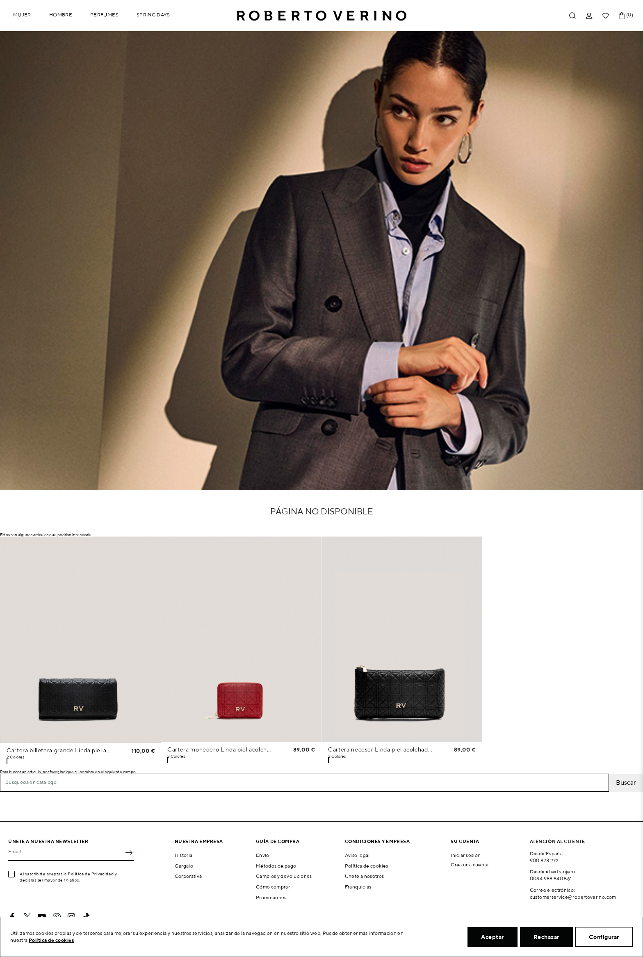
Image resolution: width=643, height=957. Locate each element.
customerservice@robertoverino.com (573, 897)
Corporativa (188, 876)
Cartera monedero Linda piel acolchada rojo (219, 749)
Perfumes (104, 14)
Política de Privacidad (91, 873)
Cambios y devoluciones (284, 876)
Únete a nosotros (364, 876)
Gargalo (184, 866)
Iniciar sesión (466, 855)
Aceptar (492, 937)
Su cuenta (465, 841)
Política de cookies (366, 866)
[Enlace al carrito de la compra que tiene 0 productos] (622, 15)
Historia (184, 855)
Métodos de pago (276, 866)
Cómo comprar (273, 887)
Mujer (22, 14)
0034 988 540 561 (551, 878)
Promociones (271, 897)
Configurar (604, 937)
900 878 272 (544, 860)
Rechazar (546, 937)
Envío (262, 855)
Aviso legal (357, 855)
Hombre (60, 14)
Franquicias (358, 887)
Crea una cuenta (469, 864)
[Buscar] (304, 783)
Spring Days (153, 14)
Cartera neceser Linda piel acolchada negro (380, 749)
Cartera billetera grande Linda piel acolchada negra (59, 750)
